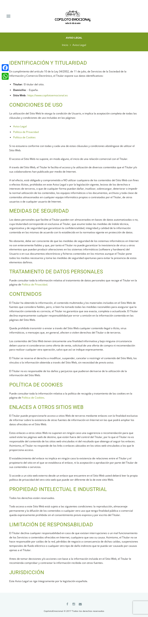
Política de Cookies (24, 137)
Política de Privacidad (26, 132)
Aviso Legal (20, 126)
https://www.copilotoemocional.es (47, 95)
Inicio (65, 45)
